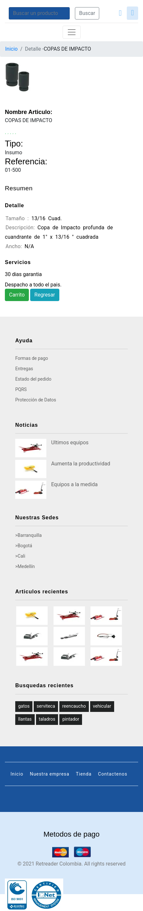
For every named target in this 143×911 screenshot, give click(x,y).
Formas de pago (31, 358)
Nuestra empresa (49, 774)
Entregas (24, 368)
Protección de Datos (35, 399)
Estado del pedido (33, 379)
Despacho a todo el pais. (33, 285)
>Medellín (25, 566)
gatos (24, 706)
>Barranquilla (28, 535)
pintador (70, 719)
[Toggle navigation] (72, 32)
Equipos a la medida (74, 484)
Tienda (83, 774)
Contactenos (112, 774)
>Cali (20, 556)
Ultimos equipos (70, 442)
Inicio (11, 49)
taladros (47, 719)
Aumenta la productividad (80, 464)
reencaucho (74, 706)
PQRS (21, 389)
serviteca (46, 706)
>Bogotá (23, 545)
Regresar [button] (44, 295)
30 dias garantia (23, 274)
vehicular (102, 706)
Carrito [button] (17, 295)
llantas (25, 719)
